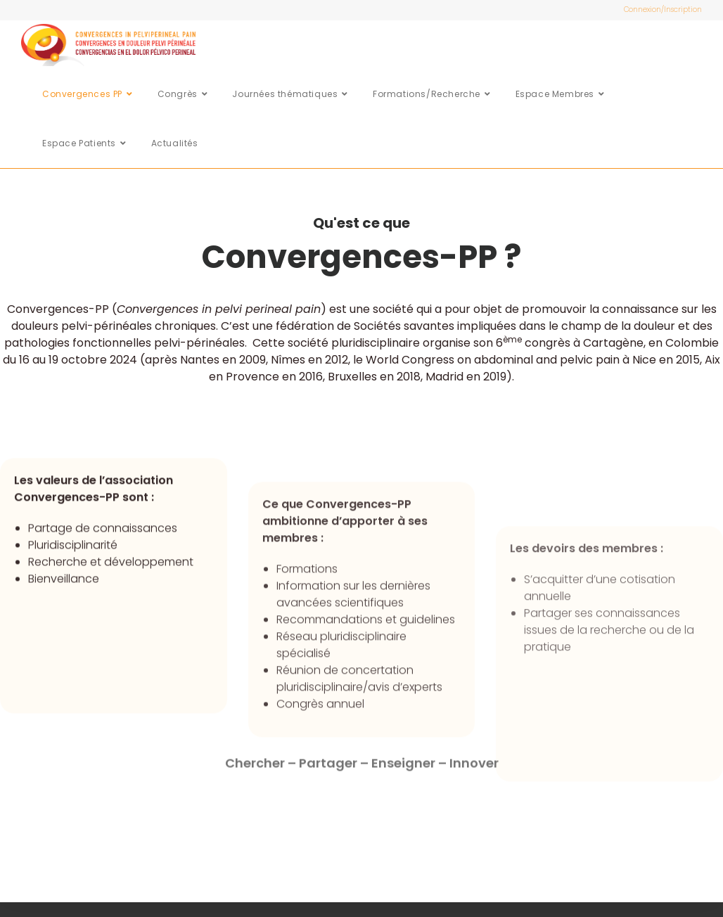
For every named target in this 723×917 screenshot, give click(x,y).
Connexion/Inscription (663, 9)
